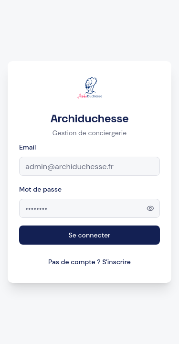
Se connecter (90, 235)
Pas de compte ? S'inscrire (89, 262)
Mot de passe (40, 189)
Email (27, 147)
